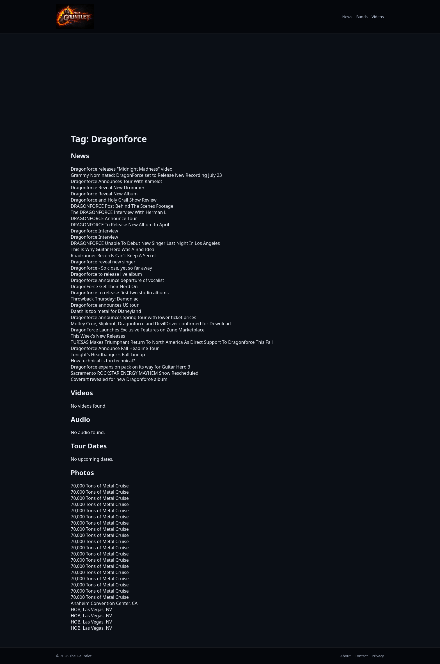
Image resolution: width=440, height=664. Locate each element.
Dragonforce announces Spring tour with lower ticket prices (133, 317)
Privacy (378, 655)
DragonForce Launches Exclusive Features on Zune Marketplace (138, 330)
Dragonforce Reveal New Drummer (108, 187)
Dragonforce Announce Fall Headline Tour (115, 348)
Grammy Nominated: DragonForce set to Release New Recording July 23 (146, 175)
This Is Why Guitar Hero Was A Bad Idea (112, 249)
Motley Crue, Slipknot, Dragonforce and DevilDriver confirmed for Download (151, 323)
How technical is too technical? (103, 361)
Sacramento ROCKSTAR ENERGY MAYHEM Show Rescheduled (134, 373)
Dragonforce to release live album (106, 274)
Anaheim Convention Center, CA (104, 603)
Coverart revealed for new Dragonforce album (119, 379)
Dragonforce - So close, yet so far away (111, 268)
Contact (361, 655)
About (345, 655)
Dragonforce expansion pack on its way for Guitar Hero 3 (130, 367)
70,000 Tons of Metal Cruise (100, 486)
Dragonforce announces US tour (105, 305)
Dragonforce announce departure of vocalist (117, 280)
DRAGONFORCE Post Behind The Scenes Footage (122, 206)
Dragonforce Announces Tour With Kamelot (116, 181)
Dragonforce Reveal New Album (104, 194)
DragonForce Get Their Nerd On (104, 286)
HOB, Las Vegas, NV (91, 609)
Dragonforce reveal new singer (103, 262)
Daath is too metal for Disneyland (106, 311)
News (347, 16)
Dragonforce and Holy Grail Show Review (114, 200)
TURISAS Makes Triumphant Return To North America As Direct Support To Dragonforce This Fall (172, 342)
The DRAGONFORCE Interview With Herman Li (119, 212)
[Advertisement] (220, 79)
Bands (362, 16)
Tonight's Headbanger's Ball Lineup (108, 354)
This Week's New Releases (98, 336)
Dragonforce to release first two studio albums (120, 293)
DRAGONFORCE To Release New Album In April (120, 225)
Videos (378, 16)
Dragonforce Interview (94, 231)
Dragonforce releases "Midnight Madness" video (121, 169)
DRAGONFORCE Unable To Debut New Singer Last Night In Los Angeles (145, 243)
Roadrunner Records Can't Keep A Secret (113, 255)
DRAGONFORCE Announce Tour (104, 218)
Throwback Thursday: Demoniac (104, 299)
